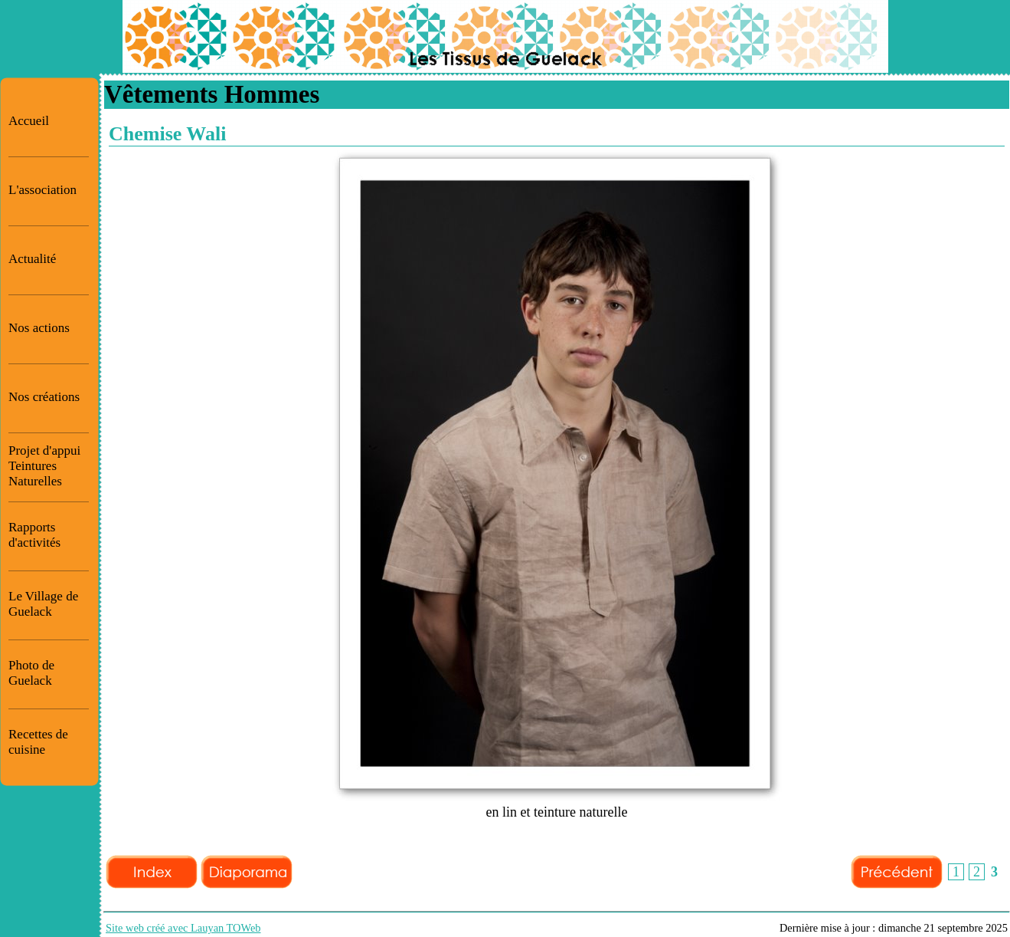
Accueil (28, 120)
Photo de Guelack (31, 673)
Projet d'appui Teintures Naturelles (44, 465)
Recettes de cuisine (38, 742)
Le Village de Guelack (43, 604)
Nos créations (44, 397)
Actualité (32, 259)
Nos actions (39, 328)
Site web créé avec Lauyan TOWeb (183, 928)
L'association (42, 189)
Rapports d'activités (34, 535)
